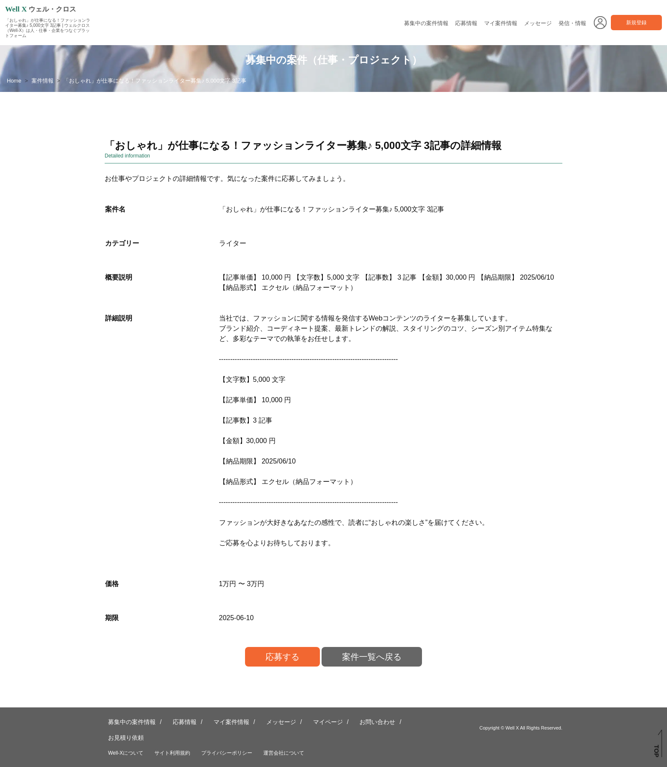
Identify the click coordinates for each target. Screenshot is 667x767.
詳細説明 (118, 318)
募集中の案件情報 (426, 23)
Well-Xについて (125, 753)
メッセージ (538, 23)
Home (14, 80)
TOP (656, 751)
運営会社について (283, 753)
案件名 (115, 209)
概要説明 (118, 277)
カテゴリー (122, 243)
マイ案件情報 (500, 23)
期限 (112, 617)
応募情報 (466, 23)
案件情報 (42, 80)
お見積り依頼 (126, 737)
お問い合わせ (377, 721)
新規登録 (636, 23)
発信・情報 (572, 23)
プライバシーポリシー (226, 753)
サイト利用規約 (172, 753)
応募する (282, 656)
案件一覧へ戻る (372, 656)
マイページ (328, 721)
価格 (112, 583)
